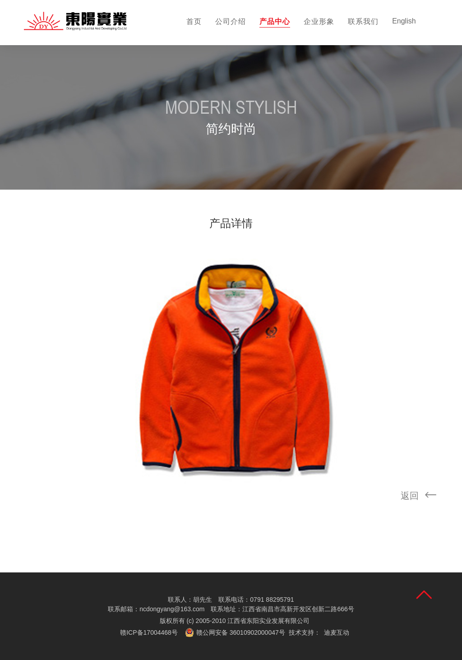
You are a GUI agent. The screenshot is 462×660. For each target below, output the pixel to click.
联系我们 (363, 21)
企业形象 (319, 21)
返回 (422, 496)
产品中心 (274, 21)
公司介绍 (230, 21)
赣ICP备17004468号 (149, 632)
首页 (194, 21)
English (404, 21)
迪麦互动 (336, 632)
